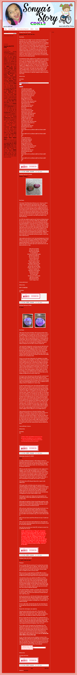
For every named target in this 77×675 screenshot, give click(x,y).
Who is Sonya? (14, 154)
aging (14, 57)
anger (13, 58)
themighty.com (10, 149)
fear (4, 83)
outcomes (13, 113)
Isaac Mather (21, 86)
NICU (7, 111)
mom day (15, 106)
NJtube (12, 111)
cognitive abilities (13, 69)
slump (9, 136)
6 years (21, 307)
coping (9, 72)
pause (13, 118)
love (6, 103)
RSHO (14, 129)
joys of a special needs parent (11, 97)
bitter (14, 63)
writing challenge (13, 155)
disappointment (6, 77)
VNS (8, 153)
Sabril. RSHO (11, 131)
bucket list (5, 65)
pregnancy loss (6, 122)
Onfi (4, 113)
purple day (14, 123)
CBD (13, 65)
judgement (5, 98)
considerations (14, 70)
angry (15, 58)
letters (15, 99)
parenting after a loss (8, 117)
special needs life (9, 143)
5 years (15, 53)
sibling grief (9, 133)
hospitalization (10, 92)
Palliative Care (14, 115)
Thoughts (14, 149)
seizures (15, 132)
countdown (12, 71)
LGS (4, 101)
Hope (15, 91)
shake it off (5, 133)
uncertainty (14, 150)
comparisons (6, 70)
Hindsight (9, 91)
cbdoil (15, 65)
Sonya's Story (8, 138)
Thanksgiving (12, 148)
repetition (11, 128)
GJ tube (12, 87)
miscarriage (12, 105)
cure (14, 71)
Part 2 (11, 118)
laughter (15, 98)
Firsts (12, 84)
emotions (14, 77)
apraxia (9, 61)
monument (7, 108)
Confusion (9, 70)
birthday (5, 63)
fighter (5, 84)
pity (11, 121)
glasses (5, 88)
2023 (8, 53)
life (6, 101)
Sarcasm (8, 132)
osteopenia (10, 113)
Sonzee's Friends (11, 142)
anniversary (6, 60)
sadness (5, 132)
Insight (15, 94)
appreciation (6, 61)
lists (10, 102)
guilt (6, 91)
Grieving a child (9, 89)
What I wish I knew (12, 153)
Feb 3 (7, 83)
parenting (14, 116)
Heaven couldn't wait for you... (27, 34)
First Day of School (9, 84)
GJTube (15, 87)
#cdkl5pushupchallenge (7, 51)
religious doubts (6, 128)
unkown (12, 152)
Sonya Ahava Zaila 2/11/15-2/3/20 (9, 46)
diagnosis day (13, 75)
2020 (6, 53)
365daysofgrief (11, 54)
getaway (8, 87)
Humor (15, 92)
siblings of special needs (10, 134)
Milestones (9, 105)
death (13, 73)
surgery (15, 147)
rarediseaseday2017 (6, 126)
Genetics (5, 87)
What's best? (9, 154)
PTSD (11, 123)
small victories (13, 136)
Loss (4, 103)
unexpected (5, 152)
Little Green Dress (13, 102)
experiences (11, 80)
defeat (9, 74)
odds (15, 112)
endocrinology (6, 78)
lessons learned (10, 99)
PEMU (5, 120)
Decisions (5, 74)
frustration (11, 85)
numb (11, 112)
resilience (15, 128)
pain (11, 115)
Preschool (15, 122)
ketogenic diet (10, 98)
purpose (5, 125)
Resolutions (5, 129)
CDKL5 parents (13, 66)
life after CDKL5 (10, 101)
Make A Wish (8, 103)
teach (5, 148)
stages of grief (13, 144)
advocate (10, 57)
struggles (15, 145)
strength (12, 145)
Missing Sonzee (11, 106)
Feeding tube (10, 83)
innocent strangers (10, 94)
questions (10, 125)
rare (15, 125)
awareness (12, 61)
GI (10, 87)
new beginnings (9, 110)
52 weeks (5, 55)
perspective (12, 120)
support (8, 147)
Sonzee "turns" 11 (23, 176)
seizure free (11, 132)
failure (15, 80)
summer (5, 147)
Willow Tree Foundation (7, 155)
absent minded (9, 56)
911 (14, 55)
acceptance (14, 56)
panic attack (9, 116)
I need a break (11, 93)
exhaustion (14, 79)
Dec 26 (15, 73)
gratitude (7, 88)
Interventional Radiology (11, 95)
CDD (4, 66)
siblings (12, 133)
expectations (6, 80)
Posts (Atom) (26, 670)
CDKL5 (8, 66)
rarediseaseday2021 (6, 127)
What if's (5, 154)
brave (15, 63)
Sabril (7, 131)
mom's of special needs (7, 107)
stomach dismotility (7, 145)
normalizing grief (7, 112)
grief (11, 88)
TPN (7, 150)
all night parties (9, 58)
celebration (6, 68)
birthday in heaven (10, 63)
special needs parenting (10, 143)
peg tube (15, 118)
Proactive (5, 123)
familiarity (10, 82)
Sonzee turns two (6, 142)
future (15, 85)
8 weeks (8, 55)
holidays (13, 90)
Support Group (11, 147)
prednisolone (14, 121)
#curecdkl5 (14, 51)
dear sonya (10, 73)
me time (11, 103)
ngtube (5, 111)
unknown (9, 152)
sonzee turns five (9, 139)
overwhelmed (8, 115)
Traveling (10, 150)
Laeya (13, 98)
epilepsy (10, 78)
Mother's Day (12, 108)
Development (6, 75)
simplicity (12, 134)
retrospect (11, 129)
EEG (11, 77)
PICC (9, 121)
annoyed (9, 60)
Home (32, 668)
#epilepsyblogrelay (7, 52)
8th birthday (12, 55)
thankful (8, 148)
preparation (11, 122)
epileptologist (10, 79)
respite (8, 129)
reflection (14, 127)
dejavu (13, 74)
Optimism (6, 113)
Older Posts (46, 668)
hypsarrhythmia (6, 93)
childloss (5, 69)
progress (8, 123)
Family (14, 82)
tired (4, 150)
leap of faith (6, 99)
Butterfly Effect (10, 65)
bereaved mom (8, 62)
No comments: (32, 171)
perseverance (8, 120)
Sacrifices (15, 131)
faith (8, 82)
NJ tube (9, 111)
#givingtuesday (12, 52)
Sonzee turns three (13, 140)
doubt (10, 77)
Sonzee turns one (7, 140)
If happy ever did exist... (25, 560)
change (15, 68)
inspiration (5, 95)
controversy (5, 71)
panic (5, 116)
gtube (13, 89)
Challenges (11, 68)
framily (5, 85)
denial (15, 74)
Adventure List (6, 57)
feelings (14, 83)
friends (8, 85)
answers (12, 60)
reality (11, 127)
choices (8, 69)
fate (15, 82)
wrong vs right (6, 157)
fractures (15, 84)
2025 (20, 458)
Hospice (5, 92)
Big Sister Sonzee (13, 62)
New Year (14, 110)
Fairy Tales (5, 82)
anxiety (15, 60)
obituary (14, 112)
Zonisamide (9, 157)
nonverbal (15, 111)
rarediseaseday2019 (13, 126)
